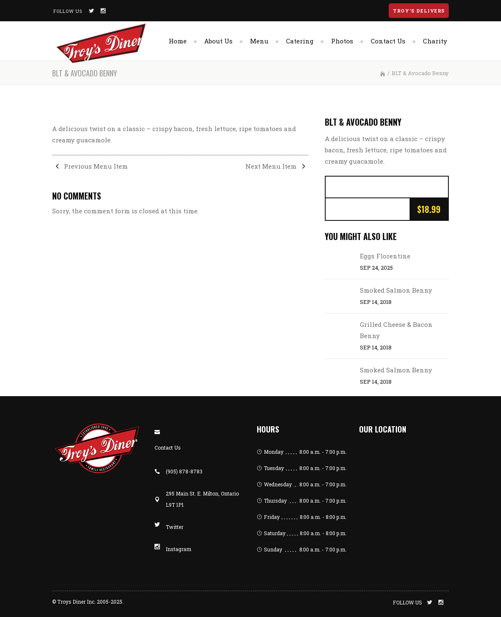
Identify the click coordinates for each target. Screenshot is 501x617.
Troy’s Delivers (419, 11)
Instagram (178, 549)
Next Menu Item (276, 166)
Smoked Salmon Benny (396, 290)
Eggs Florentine (385, 256)
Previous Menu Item (90, 166)
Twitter (174, 526)
